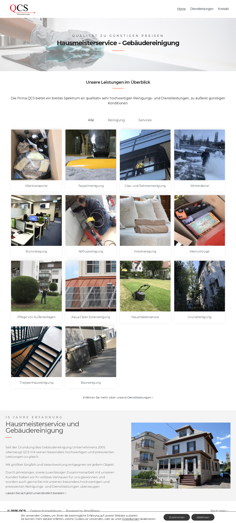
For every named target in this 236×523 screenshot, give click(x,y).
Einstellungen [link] (130, 519)
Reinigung (116, 122)
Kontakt (223, 9)
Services (145, 122)
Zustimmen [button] (176, 517)
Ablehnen (203, 517)
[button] (118, 399)
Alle (91, 122)
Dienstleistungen (201, 9)
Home (181, 9)
